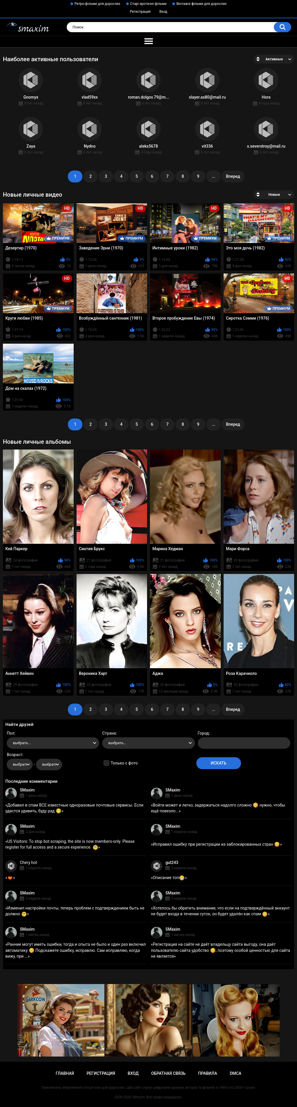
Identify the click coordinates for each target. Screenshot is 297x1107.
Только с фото (124, 763)
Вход (163, 12)
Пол (10, 733)
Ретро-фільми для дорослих (97, 4)
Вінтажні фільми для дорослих (201, 4)
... (213, 176)
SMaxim (27, 790)
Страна (109, 733)
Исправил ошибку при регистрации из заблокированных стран (216, 844)
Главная (65, 1073)
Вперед (233, 176)
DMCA (235, 1073)
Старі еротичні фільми (148, 4)
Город (203, 733)
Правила (207, 1073)
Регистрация (140, 12)
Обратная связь (168, 1073)
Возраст (14, 754)
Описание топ (169, 877)
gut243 (171, 862)
